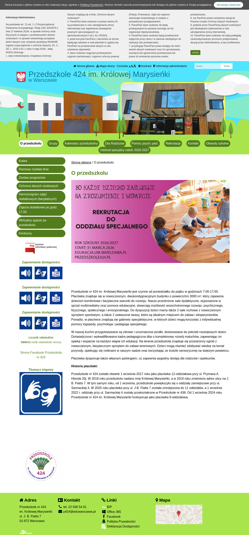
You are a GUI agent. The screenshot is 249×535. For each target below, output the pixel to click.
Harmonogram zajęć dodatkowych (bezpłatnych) (38, 197)
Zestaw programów (32, 177)
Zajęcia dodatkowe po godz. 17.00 (38, 210)
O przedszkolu (30, 143)
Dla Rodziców (114, 143)
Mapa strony (105, 66)
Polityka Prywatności (118, 521)
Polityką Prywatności (91, 4)
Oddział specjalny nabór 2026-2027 (124, 150)
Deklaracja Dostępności (121, 527)
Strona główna (84, 66)
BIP (107, 507)
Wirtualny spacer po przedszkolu (32, 223)
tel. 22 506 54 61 (72, 507)
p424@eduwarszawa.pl (77, 511)
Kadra (23, 161)
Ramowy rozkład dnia (34, 169)
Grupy (53, 143)
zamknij (195, 52)
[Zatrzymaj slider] (173, 133)
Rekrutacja (173, 143)
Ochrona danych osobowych (38, 186)
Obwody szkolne (217, 143)
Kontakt (193, 143)
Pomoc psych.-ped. (145, 143)
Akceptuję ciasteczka (228, 4)
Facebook (111, 516)
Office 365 (111, 511)
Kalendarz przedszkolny (81, 143)
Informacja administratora (170, 66)
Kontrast (144, 66)
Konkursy (25, 233)
